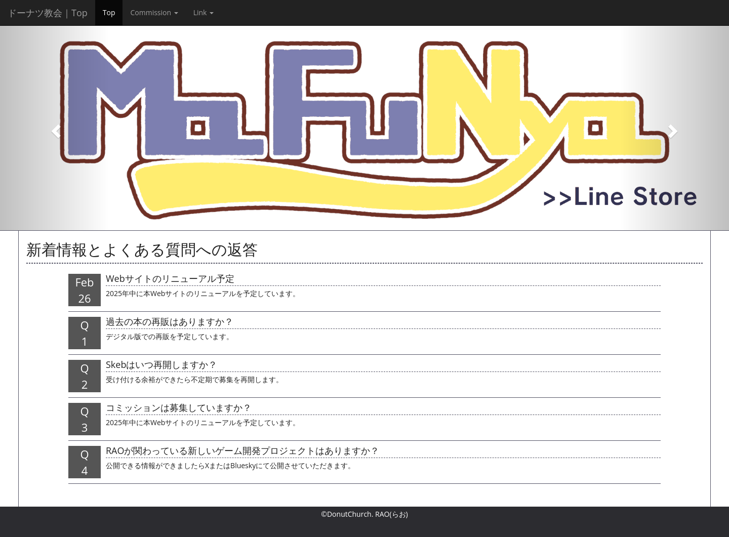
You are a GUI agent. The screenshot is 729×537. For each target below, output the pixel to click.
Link (203, 12)
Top (109, 12)
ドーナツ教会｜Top (48, 13)
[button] (54, 127)
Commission (154, 12)
